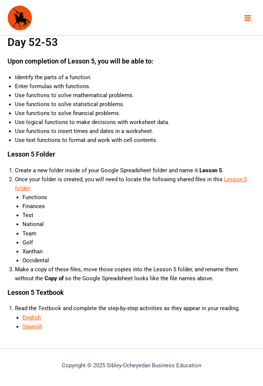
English (31, 317)
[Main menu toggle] (248, 18)
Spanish (32, 326)
